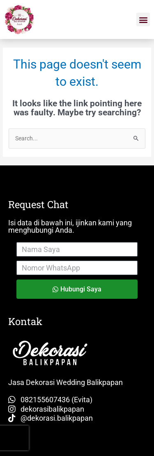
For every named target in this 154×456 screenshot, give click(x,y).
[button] (143, 19)
